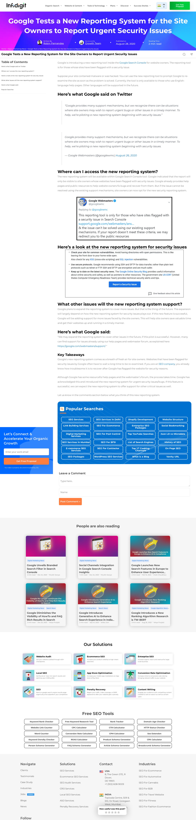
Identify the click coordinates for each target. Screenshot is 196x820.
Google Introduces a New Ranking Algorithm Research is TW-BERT (149, 616)
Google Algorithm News (159, 608)
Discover (126, 6)
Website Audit (43, 656)
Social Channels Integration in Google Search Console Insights (96, 569)
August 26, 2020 (126, 155)
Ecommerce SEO (96, 656)
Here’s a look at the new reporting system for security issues (22, 75)
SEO (38, 689)
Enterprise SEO (146, 656)
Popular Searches (7, 89)
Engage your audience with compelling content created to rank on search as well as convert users (154, 695)
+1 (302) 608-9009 (114, 784)
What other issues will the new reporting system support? (21, 80)
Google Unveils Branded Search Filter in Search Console (42, 569)
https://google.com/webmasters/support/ (82, 346)
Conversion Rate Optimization (154, 673)
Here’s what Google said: (9, 85)
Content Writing (146, 689)
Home (3, 49)
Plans (114, 6)
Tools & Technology (97, 6)
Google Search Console (132, 62)
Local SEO (41, 673)
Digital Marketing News (17, 49)
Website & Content (75, 6)
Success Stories (142, 6)
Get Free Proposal (180, 5)
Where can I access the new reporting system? (17, 71)
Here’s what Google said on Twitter (13, 66)
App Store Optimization (99, 673)
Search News (51, 608)
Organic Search (53, 6)
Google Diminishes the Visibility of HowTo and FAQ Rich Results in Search (44, 616)
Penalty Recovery (96, 689)
